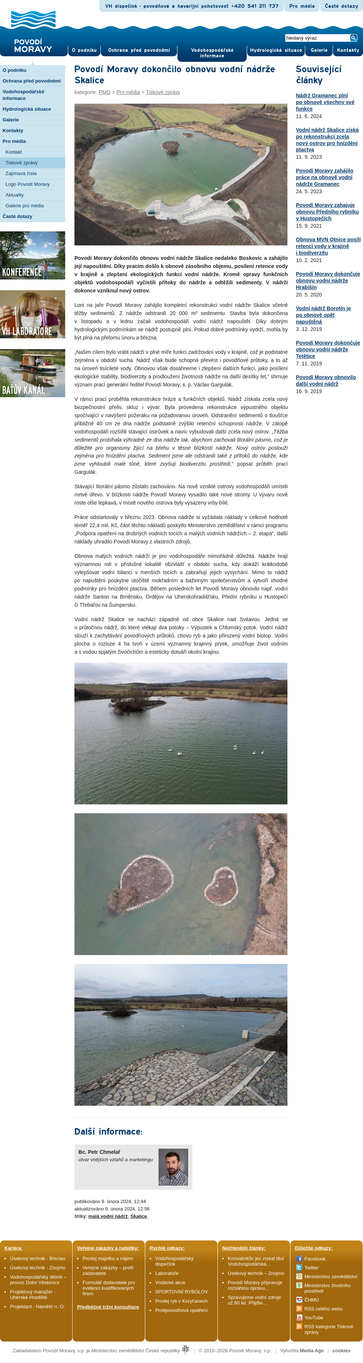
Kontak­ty (348, 50)
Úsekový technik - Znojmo (38, 1267)
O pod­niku (84, 50)
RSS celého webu (323, 1309)
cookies (341, 1350)
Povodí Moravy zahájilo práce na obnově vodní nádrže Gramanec (324, 177)
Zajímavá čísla (21, 173)
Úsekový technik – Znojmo (256, 1273)
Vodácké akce (170, 1282)
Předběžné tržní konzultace (108, 1307)
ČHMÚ (311, 1300)
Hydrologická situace (276, 50)
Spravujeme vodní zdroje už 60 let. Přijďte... (254, 1300)
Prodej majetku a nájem (108, 1258)
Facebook (315, 1259)
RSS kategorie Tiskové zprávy (328, 1329)
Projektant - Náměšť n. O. (37, 1306)
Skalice (138, 1216)
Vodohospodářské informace (212, 53)
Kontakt (14, 152)
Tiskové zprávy (21, 162)
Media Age (312, 1350)
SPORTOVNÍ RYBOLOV (181, 1292)
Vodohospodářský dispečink (174, 1261)
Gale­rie (319, 50)
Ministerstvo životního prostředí (327, 1288)
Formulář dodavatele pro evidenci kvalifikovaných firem (109, 1288)
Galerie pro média (25, 205)
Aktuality (15, 195)
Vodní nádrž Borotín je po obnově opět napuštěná (323, 315)
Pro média (302, 6)
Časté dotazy (341, 6)
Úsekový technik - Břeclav (38, 1258)
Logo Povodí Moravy (28, 184)
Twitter (311, 1267)
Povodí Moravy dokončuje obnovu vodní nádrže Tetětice (328, 349)
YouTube (313, 1317)
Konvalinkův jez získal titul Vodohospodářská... (256, 1261)
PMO (104, 92)
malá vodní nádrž (108, 1216)
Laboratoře (167, 1273)
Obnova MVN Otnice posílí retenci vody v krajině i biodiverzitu (328, 246)
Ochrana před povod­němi (139, 50)
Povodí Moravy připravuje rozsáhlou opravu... (255, 1285)
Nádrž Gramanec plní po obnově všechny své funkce (325, 102)
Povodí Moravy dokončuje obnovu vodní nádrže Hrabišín (328, 280)
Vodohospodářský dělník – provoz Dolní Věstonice (38, 1279)
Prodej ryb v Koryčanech (181, 1301)
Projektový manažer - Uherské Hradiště (33, 1294)
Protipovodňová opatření (181, 1310)
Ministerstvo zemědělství (330, 1276)
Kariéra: (13, 1248)
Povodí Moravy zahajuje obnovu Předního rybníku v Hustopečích (327, 211)
